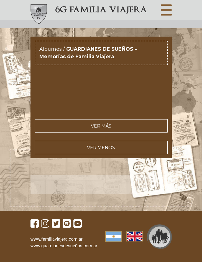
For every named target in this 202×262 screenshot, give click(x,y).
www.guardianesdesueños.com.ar (64, 245)
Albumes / (52, 49)
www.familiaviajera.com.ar (56, 239)
